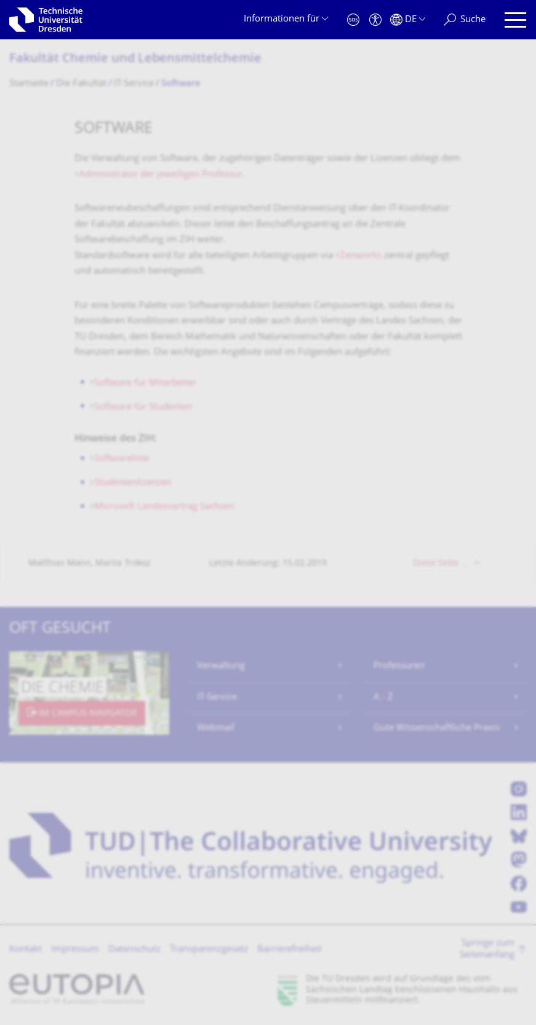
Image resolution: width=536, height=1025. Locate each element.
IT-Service (217, 697)
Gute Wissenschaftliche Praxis (437, 728)
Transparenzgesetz (209, 949)
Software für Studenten (143, 407)
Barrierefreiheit (289, 949)
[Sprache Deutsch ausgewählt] (407, 20)
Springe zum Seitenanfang (487, 949)
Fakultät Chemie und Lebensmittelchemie (135, 59)
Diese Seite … (440, 564)
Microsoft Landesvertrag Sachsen (164, 507)
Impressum (75, 949)
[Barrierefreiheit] (375, 20)
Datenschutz (134, 949)
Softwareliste (121, 459)
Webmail (215, 728)
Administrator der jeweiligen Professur (160, 175)
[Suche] (465, 20)
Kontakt (25, 949)
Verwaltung (221, 666)
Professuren (399, 666)
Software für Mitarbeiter (145, 383)
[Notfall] (353, 20)
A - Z (383, 697)
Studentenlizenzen (133, 483)
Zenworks (361, 256)
